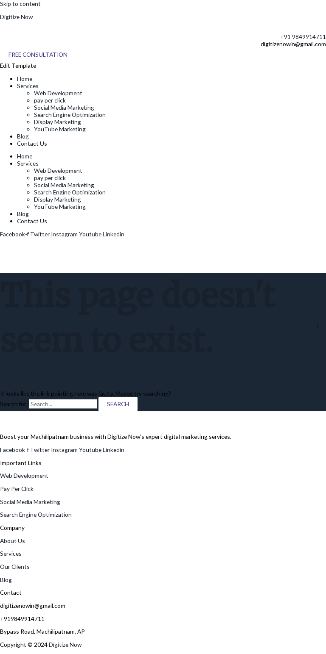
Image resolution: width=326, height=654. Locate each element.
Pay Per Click (17, 488)
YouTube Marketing (60, 129)
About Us (12, 540)
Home (24, 78)
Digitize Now (16, 16)
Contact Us (32, 143)
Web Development (58, 93)
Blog (23, 136)
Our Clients (15, 566)
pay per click (50, 100)
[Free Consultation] (38, 54)
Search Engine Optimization (70, 114)
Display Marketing (57, 121)
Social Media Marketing (64, 107)
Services (28, 85)
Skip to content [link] (20, 3)
